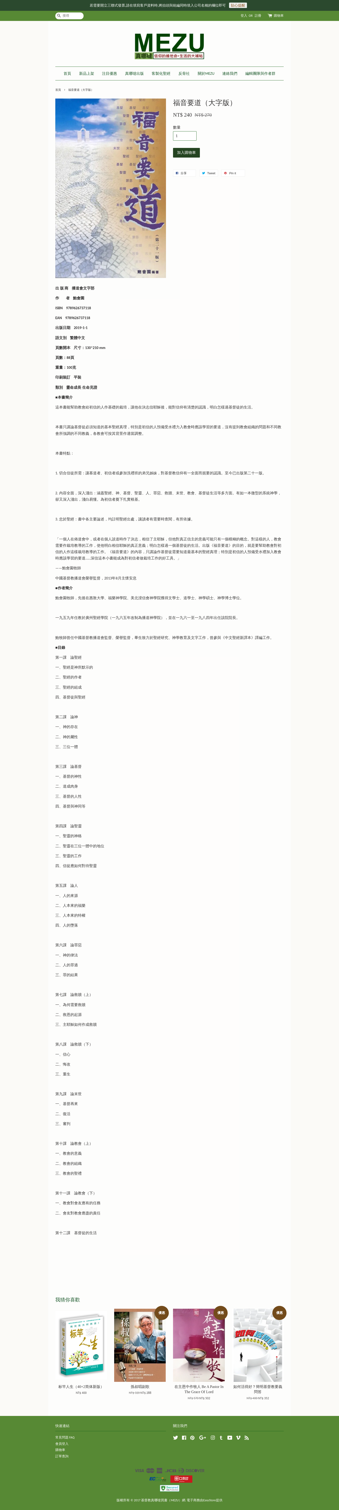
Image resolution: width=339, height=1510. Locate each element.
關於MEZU (206, 73)
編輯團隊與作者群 (260, 73)
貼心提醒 (238, 5)
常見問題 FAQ (64, 1437)
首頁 (67, 73)
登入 (244, 16)
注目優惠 (109, 73)
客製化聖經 (161, 73)
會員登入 (62, 1444)
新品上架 (86, 73)
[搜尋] (69, 15)
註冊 (258, 16)
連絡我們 (229, 73)
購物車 (279, 16)
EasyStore (209, 1500)
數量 (177, 127)
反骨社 (184, 73)
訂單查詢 (62, 1456)
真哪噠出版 (134, 73)
